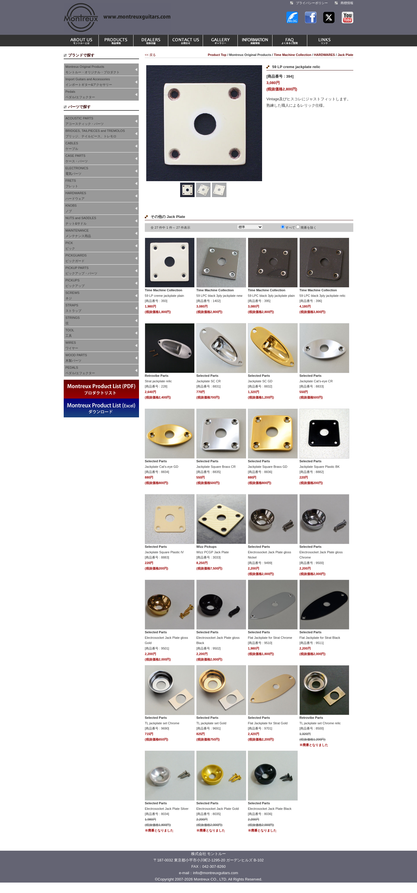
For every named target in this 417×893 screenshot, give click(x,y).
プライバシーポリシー (312, 3)
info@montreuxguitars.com (215, 873)
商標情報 (347, 3)
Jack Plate (345, 55)
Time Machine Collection (292, 55)
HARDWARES (324, 55)
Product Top (217, 55)
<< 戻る (150, 55)
